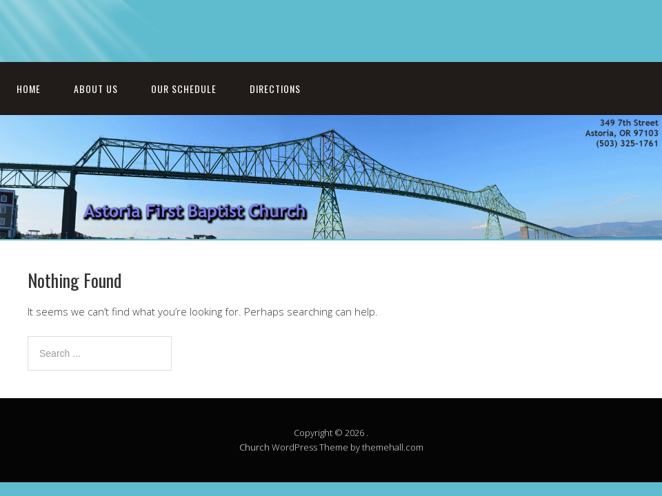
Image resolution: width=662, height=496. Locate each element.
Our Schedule (184, 88)
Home (29, 88)
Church (254, 447)
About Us (96, 88)
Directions (275, 88)
